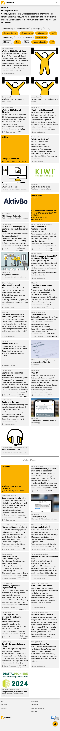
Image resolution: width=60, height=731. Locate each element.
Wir (2, 701)
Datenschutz (34, 705)
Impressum (34, 701)
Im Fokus (4, 705)
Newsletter (34, 712)
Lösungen (4, 708)
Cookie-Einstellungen (37, 708)
